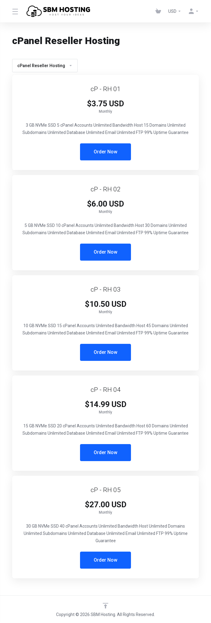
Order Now (105, 152)
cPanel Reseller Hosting (44, 65)
